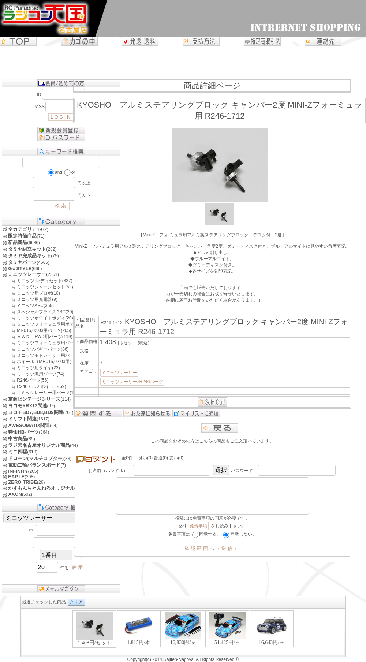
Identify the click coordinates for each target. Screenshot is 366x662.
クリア (76, 602)
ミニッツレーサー (119, 372)
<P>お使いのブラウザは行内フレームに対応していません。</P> (183, 632)
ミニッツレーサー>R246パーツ (132, 381)
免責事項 (198, 533)
